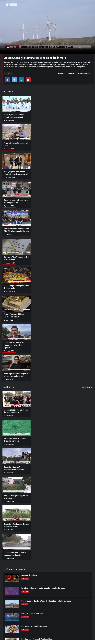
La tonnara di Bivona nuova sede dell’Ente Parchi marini (16, 411)
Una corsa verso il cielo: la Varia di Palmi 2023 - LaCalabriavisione (46, 601)
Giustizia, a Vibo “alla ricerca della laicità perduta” (16, 258)
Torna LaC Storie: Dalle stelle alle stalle (16, 144)
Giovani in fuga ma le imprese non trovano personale (16, 201)
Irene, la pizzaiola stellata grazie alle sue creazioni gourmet (16, 374)
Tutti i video (87, 387)
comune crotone (84, 73)
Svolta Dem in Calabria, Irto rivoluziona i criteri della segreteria (14, 345)
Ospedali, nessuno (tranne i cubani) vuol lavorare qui (14, 115)
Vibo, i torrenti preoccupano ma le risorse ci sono (16, 496)
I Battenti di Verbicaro (29, 575)
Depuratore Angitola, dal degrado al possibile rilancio (16, 525)
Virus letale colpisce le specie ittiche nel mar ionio (14, 439)
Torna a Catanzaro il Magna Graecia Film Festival (14, 315)
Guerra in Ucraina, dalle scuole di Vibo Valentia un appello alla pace (16, 229)
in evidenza (71, 73)
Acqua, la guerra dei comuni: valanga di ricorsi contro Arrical (16, 172)
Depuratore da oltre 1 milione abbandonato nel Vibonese (15, 468)
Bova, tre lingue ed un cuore (32, 613)
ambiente (61, 73)
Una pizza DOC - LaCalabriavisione (34, 626)
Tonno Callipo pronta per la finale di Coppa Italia (16, 287)
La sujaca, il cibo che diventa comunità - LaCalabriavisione (43, 588)
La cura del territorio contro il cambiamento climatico (15, 553)
